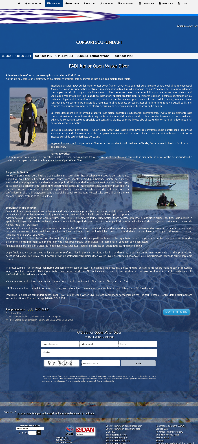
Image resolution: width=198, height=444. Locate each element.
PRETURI (89, 3)
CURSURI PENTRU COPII (16, 56)
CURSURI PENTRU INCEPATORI (54, 56)
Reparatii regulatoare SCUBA (170, 425)
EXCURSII (72, 3)
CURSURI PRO (124, 56)
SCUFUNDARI (33, 3)
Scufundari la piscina (116, 434)
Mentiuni (99, 353)
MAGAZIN (24, 10)
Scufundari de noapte (117, 437)
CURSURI (54, 3)
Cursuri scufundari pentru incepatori (124, 425)
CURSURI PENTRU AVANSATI (94, 56)
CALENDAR (146, 3)
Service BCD (162, 428)
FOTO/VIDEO (126, 3)
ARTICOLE (166, 3)
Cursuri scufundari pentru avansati (123, 428)
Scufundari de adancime (118, 440)
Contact (31, 298)
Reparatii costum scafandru (169, 431)
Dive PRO (110, 431)
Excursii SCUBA (163, 437)
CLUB (182, 3)
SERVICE (106, 3)
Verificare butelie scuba (167, 434)
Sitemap (160, 440)
